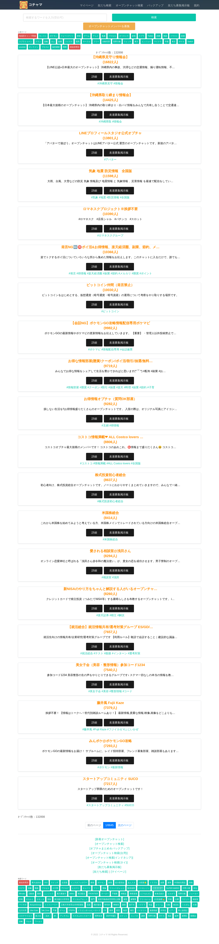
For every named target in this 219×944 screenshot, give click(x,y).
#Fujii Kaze (99, 729)
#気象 (94, 197)
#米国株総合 (110, 539)
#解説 (120, 615)
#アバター (110, 159)
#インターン (119, 653)
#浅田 (115, 577)
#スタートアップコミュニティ (105, 805)
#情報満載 (99, 463)
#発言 (72, 273)
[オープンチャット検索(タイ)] (109, 862)
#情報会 (118, 83)
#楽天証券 (102, 615)
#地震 (102, 197)
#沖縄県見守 (105, 83)
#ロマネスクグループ (110, 235)
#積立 (113, 615)
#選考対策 (134, 653)
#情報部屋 (72, 387)
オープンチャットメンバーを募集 (109, 26)
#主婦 (105, 425)
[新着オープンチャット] (109, 839)
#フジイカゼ (114, 729)
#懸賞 (135, 273)
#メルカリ (125, 273)
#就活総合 (86, 653)
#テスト (98, 653)
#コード (127, 691)
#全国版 (125, 197)
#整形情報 (115, 691)
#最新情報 (117, 767)
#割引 (104, 387)
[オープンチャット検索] (109, 843)
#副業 (106, 273)
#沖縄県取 (105, 121)
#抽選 (111, 387)
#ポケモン (104, 767)
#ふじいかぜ (130, 729)
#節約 (114, 273)
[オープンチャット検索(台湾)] (109, 853)
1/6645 (110, 825)
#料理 (127, 387)
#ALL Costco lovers (118, 463)
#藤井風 (87, 729)
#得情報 (81, 273)
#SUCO (129, 805)
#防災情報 (113, 197)
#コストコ (86, 463)
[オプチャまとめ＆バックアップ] (110, 848)
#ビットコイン (110, 311)
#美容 (105, 691)
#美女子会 (94, 691)
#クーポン (93, 387)
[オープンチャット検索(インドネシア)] (109, 857)
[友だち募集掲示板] (109, 867)
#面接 (107, 653)
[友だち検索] (100, 871)
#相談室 (106, 577)
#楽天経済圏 (94, 273)
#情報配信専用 (110, 349)
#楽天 (119, 387)
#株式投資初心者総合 (110, 501)
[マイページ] (118, 871)
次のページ (125, 825)
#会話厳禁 (126, 349)
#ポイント (145, 273)
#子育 (150, 387)
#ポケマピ (94, 349)
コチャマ (31, 4)
